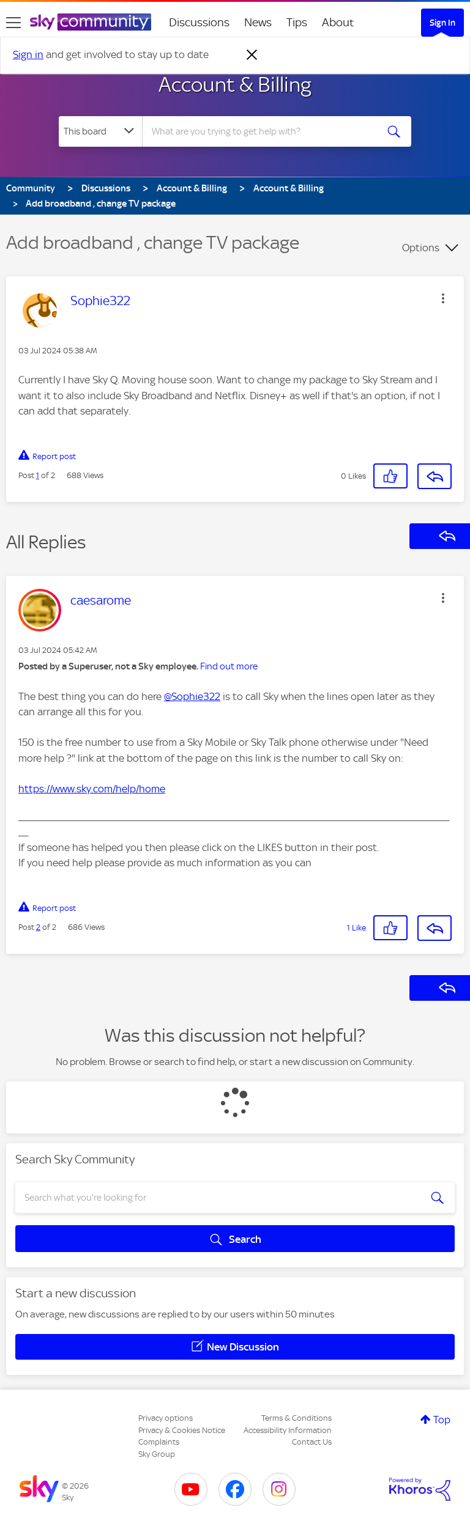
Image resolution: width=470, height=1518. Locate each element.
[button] (443, 298)
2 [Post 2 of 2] (38, 927)
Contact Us (312, 1441)
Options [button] (420, 247)
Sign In (442, 22)
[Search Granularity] (100, 131)
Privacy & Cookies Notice (181, 1430)
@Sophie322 (192, 696)
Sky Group (156, 1454)
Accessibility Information (288, 1430)
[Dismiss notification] (252, 55)
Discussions (199, 22)
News (258, 22)
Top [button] (441, 1419)
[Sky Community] (90, 22)
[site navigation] (13, 22)
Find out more (229, 666)
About (338, 22)
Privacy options (165, 1418)
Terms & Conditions (296, 1418)
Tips (296, 22)
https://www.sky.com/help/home (91, 789)
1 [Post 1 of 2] (37, 475)
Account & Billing (235, 84)
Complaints (158, 1441)
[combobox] (263, 131)
